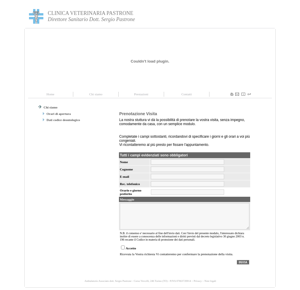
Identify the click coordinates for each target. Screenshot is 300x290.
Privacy (198, 280)
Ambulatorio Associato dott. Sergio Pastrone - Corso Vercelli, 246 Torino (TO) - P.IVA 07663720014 (137, 280)
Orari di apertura (57, 113)
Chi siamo (47, 107)
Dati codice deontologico (61, 120)
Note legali (210, 280)
